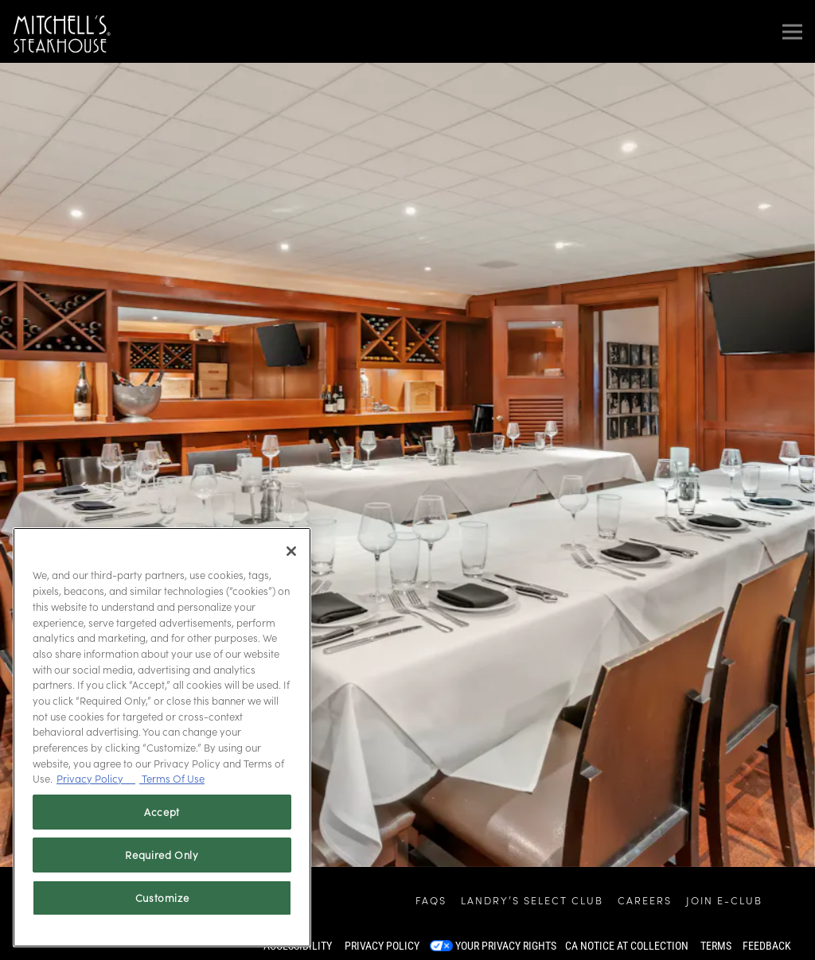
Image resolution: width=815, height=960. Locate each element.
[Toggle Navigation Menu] (792, 31)
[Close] (291, 551)
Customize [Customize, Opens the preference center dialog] (162, 897)
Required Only (162, 854)
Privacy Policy (382, 945)
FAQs (430, 899)
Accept (162, 811)
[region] (162, 737)
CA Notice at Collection (626, 945)
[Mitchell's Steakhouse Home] (61, 31)
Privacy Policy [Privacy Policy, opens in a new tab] (96, 778)
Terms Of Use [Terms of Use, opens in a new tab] (172, 778)
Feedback (767, 945)
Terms (715, 945)
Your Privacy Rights (505, 945)
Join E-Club (724, 899)
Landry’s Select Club (532, 899)
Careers (645, 899)
